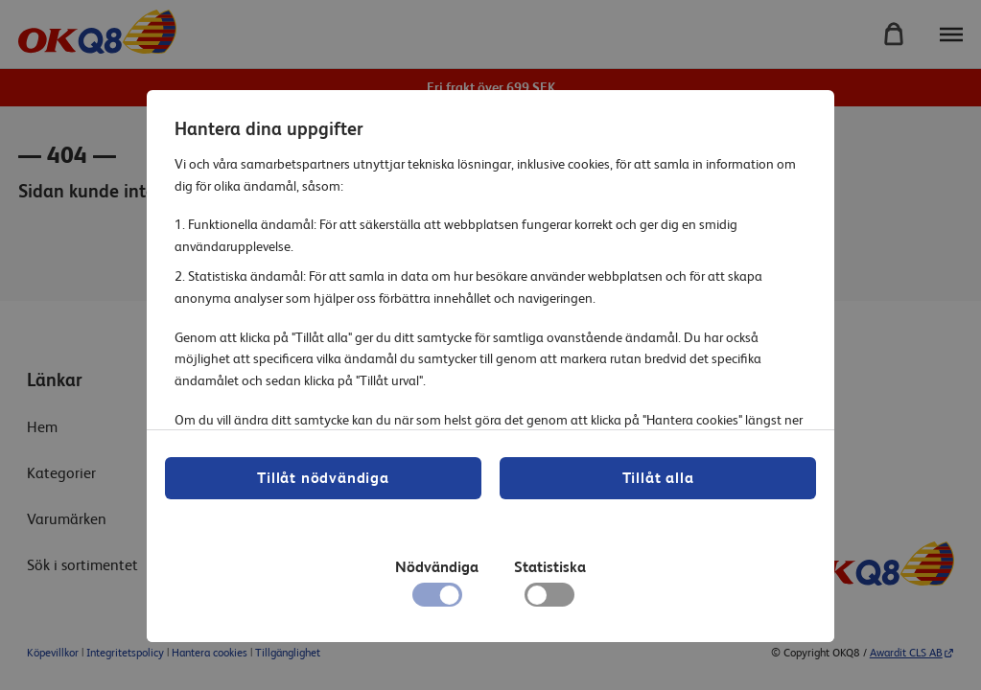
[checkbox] (549, 600)
